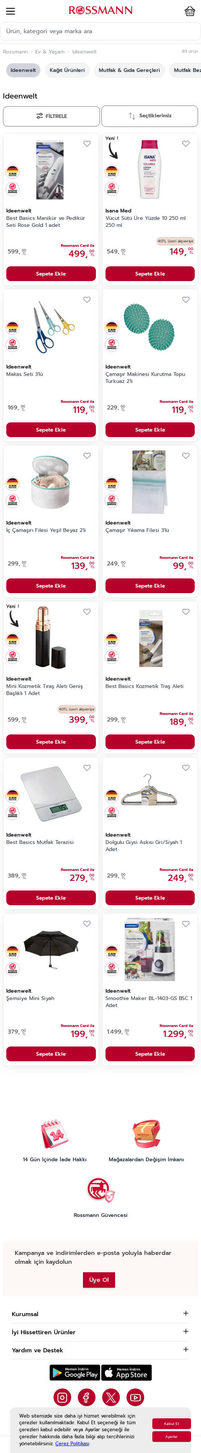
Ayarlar (171, 1436)
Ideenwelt (23, 70)
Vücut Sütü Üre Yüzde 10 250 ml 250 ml (145, 222)
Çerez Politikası (72, 1443)
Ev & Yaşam (50, 52)
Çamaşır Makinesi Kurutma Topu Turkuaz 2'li (145, 378)
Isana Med (118, 211)
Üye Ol (99, 1280)
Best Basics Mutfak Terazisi (40, 842)
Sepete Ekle (51, 274)
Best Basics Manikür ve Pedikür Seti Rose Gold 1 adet (45, 222)
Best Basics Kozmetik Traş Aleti (144, 686)
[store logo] (100, 10)
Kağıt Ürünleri (67, 70)
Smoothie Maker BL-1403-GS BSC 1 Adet (148, 1002)
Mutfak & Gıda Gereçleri (129, 70)
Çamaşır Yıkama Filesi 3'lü (137, 530)
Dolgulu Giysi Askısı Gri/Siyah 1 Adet (143, 846)
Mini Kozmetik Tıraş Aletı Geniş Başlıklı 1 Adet (44, 690)
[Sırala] (150, 116)
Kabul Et (171, 1423)
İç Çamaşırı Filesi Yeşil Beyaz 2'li (46, 530)
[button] (188, 11)
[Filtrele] (51, 116)
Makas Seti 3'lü (24, 374)
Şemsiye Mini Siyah (30, 998)
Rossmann (15, 52)
